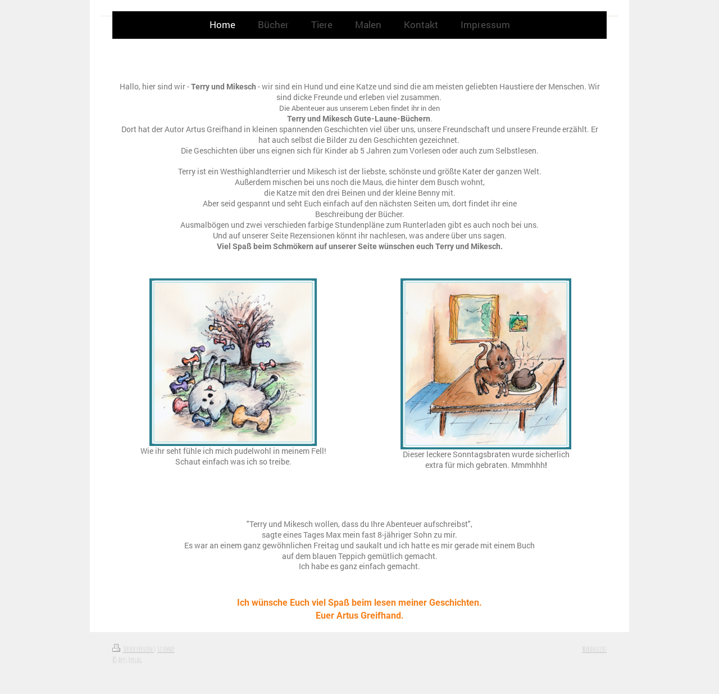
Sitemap (166, 649)
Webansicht (594, 649)
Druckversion (133, 649)
